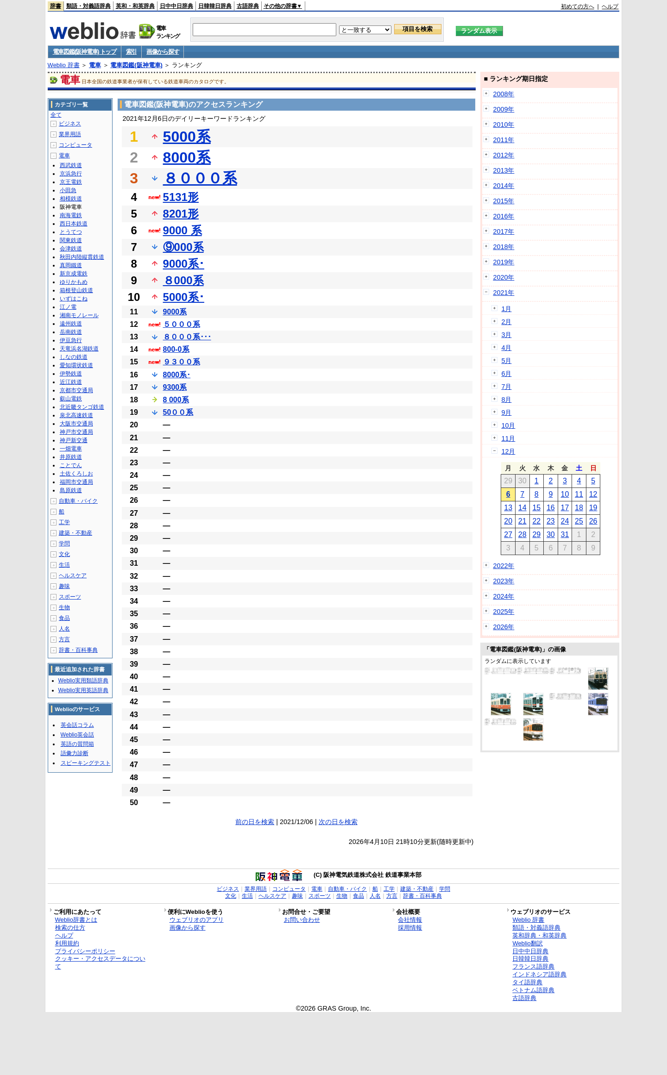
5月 (506, 360)
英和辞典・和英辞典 (539, 935)
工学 (64, 522)
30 (551, 534)
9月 (506, 412)
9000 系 (182, 230)
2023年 (503, 581)
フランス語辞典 (533, 966)
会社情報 (410, 919)
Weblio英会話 (77, 734)
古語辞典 (248, 6)
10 (565, 494)
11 (579, 494)
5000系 (187, 136)
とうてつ (71, 232)
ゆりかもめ (74, 282)
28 (522, 534)
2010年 (503, 124)
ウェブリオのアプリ (197, 919)
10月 (508, 425)
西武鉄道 (71, 165)
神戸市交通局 (76, 432)
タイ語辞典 (527, 982)
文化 (64, 554)
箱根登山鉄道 (76, 290)
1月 (506, 308)
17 (565, 508)
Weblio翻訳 (527, 943)
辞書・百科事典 (78, 650)
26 (593, 521)
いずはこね (74, 298)
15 (536, 508)
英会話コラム (77, 725)
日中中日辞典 (176, 6)
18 (579, 508)
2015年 (503, 201)
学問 (64, 543)
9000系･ (183, 263)
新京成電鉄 (74, 273)
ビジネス (70, 123)
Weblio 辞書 (64, 65)
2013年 (503, 170)
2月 (506, 321)
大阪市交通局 (76, 423)
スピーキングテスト (86, 763)
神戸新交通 (74, 440)
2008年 (503, 94)
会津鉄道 (71, 248)
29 (536, 534)
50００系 (178, 412)
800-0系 (176, 349)
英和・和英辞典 (135, 6)
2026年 (503, 627)
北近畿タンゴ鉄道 (82, 407)
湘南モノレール (79, 315)
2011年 (503, 140)
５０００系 (181, 324)
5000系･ (183, 297)
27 (508, 534)
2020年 (503, 277)
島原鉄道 (71, 490)
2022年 (503, 565)
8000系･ (177, 375)
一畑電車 (71, 448)
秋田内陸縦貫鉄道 (82, 257)
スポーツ (70, 597)
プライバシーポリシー (85, 951)
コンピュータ (75, 145)
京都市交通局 (76, 390)
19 (593, 508)
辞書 (55, 6)
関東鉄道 (71, 240)
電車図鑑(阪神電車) (136, 65)
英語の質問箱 (77, 744)
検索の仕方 (70, 927)
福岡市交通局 (76, 482)
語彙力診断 (74, 753)
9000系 (175, 312)
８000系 (183, 280)
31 (565, 534)
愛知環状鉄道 (76, 365)
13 (508, 508)
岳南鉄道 (71, 332)
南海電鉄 (71, 215)
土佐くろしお (76, 473)
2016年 (503, 216)
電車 (95, 65)
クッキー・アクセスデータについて (100, 962)
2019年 (503, 262)
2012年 (503, 155)
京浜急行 (71, 173)
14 (522, 508)
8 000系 (176, 400)
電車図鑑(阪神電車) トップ (84, 51)
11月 (508, 438)
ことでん (71, 465)
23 (551, 521)
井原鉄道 (71, 457)
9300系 (175, 387)
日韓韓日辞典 (215, 6)
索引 (131, 51)
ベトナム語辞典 (533, 990)
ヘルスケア (73, 575)
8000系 (187, 157)
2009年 (503, 109)
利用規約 (67, 943)
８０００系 (200, 178)
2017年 (503, 231)
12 (593, 494)
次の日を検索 (338, 821)
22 (536, 521)
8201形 (181, 213)
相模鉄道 (71, 198)
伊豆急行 (71, 340)
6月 (506, 373)
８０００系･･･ (187, 337)
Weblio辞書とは (76, 919)
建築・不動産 (75, 533)
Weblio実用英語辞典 (83, 690)
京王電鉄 (71, 182)
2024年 (503, 596)
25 (579, 521)
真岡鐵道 (71, 265)
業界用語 (70, 134)
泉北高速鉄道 (76, 415)
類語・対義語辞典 (88, 6)
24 (565, 521)
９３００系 (181, 362)
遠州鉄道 (71, 323)
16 (551, 508)
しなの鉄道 (74, 357)
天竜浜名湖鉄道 (79, 348)
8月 (506, 399)
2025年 (503, 611)
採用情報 (410, 927)
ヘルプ (610, 6)
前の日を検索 (254, 821)
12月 (508, 451)
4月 (506, 347)
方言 (64, 639)
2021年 (503, 292)
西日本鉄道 (74, 223)
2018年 (503, 246)
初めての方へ (577, 6)
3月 (506, 334)
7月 (506, 386)
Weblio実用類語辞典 (83, 680)
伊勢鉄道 (71, 373)
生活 (64, 565)
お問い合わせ (302, 919)
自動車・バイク (78, 501)
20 (508, 521)
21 (522, 521)
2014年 (503, 185)
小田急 (68, 190)
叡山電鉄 (71, 398)
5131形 (181, 197)
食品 (64, 618)
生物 (64, 607)
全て (56, 115)
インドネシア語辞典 (539, 974)
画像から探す (162, 51)
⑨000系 (183, 247)
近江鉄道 (71, 382)
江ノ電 (68, 307)
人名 (64, 628)
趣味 (64, 586)
